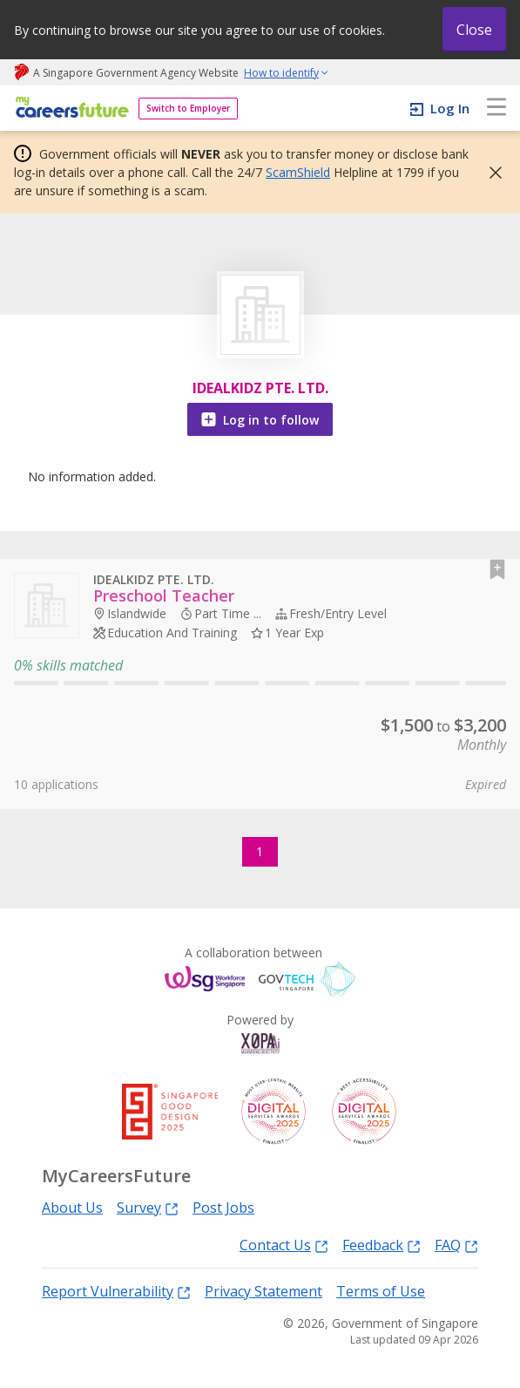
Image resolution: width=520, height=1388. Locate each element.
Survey (148, 1207)
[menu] (496, 108)
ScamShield (298, 172)
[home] (69, 108)
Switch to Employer (188, 108)
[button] (490, 172)
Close (474, 29)
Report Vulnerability (116, 1291)
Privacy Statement (263, 1291)
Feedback (381, 1244)
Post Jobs (223, 1207)
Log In (449, 108)
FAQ (456, 1244)
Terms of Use (380, 1291)
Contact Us (284, 1244)
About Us (72, 1207)
